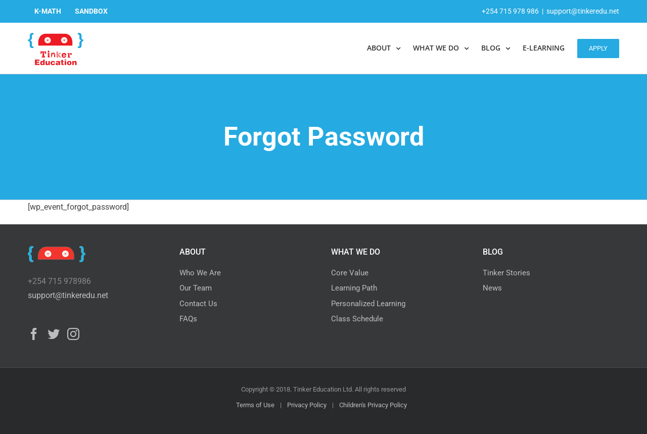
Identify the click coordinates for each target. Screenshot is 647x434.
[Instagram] (73, 334)
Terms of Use (255, 405)
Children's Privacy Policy (373, 405)
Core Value (349, 272)
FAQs (188, 318)
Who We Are (200, 272)
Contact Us (198, 303)
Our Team (195, 288)
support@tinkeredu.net (582, 11)
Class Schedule (357, 318)
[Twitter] (54, 334)
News (492, 288)
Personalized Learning (368, 303)
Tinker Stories (506, 272)
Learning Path (354, 288)
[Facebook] (34, 334)
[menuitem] (48, 11)
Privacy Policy (307, 405)
